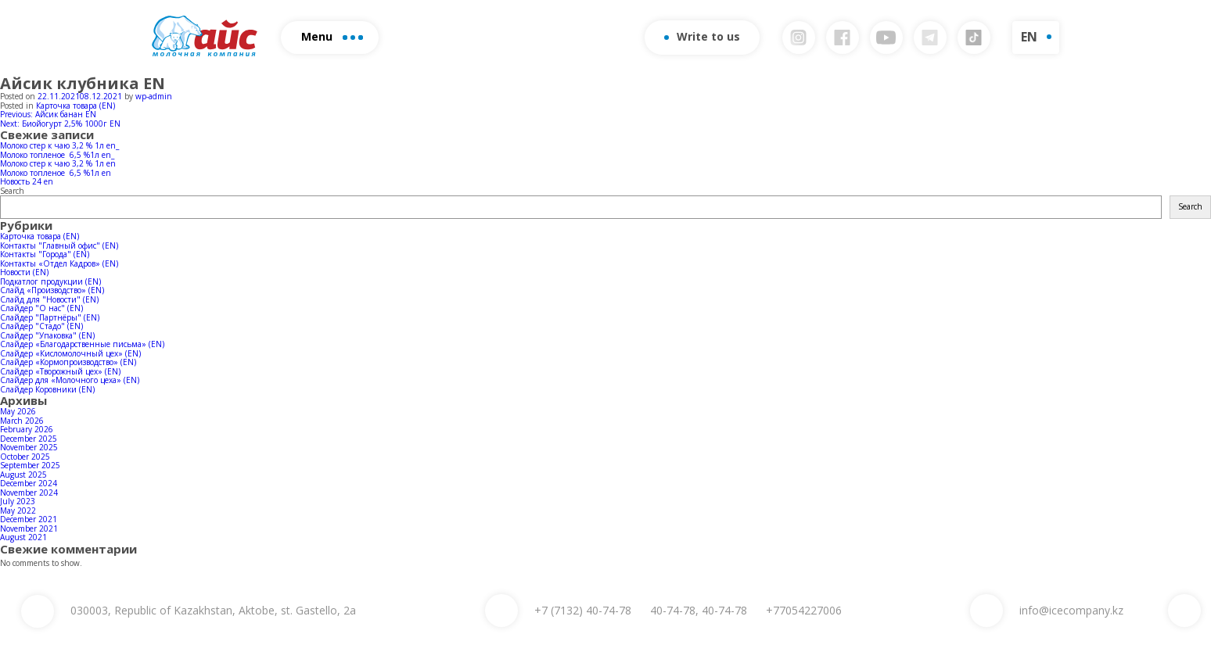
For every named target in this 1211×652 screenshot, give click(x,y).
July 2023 (17, 501)
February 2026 (26, 429)
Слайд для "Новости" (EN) (49, 299)
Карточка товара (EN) (75, 105)
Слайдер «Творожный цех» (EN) (60, 371)
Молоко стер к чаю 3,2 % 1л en (58, 163)
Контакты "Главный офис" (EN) (59, 245)
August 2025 (23, 474)
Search (12, 190)
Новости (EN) (24, 272)
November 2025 (29, 447)
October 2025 (25, 456)
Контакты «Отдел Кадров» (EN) (59, 263)
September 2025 (30, 465)
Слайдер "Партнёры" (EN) (49, 317)
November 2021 (29, 528)
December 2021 (28, 519)
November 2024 (29, 492)
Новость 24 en (26, 181)
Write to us (702, 36)
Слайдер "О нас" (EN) (41, 308)
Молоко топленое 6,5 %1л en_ (57, 154)
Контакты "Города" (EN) (44, 254)
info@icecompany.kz (1071, 610)
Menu (332, 36)
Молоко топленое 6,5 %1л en (55, 172)
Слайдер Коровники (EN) (47, 389)
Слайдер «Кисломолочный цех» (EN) (70, 353)
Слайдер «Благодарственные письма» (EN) (82, 344)
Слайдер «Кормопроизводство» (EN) (68, 361)
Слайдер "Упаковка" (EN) (47, 335)
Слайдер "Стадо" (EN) (41, 326)
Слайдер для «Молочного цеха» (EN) (69, 379)
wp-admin (153, 96)
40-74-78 (582, 610)
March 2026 (22, 420)
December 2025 (28, 438)
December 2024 (28, 483)
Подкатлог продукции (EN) (50, 281)
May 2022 (18, 510)
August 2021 (23, 537)
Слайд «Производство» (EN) (52, 290)
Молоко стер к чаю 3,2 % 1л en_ (59, 145)
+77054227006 (804, 610)
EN (1029, 36)
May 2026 (18, 411)
